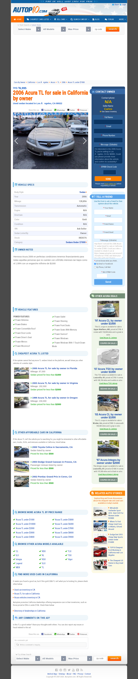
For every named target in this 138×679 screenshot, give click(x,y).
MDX (18, 566)
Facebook (48, 110)
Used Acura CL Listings (108, 338)
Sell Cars (59, 19)
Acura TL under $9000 (64, 536)
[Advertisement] (69, 58)
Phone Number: (108, 135)
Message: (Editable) (108, 144)
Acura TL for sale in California (27, 593)
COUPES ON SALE (107, 343)
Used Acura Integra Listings (108, 474)
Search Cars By (79, 19)
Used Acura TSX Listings (108, 383)
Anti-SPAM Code (108, 272)
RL (43, 554)
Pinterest (83, 110)
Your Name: (108, 208)
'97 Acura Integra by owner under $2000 (108, 461)
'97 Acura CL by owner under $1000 (108, 322)
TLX (69, 550)
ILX (17, 554)
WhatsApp (61, 110)
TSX (69, 554)
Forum (109, 19)
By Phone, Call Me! (102, 267)
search (113, 29)
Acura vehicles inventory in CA (27, 596)
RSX (44, 558)
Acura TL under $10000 (25, 523)
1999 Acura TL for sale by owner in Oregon (55, 397)
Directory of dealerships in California (29, 610)
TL (43, 566)
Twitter (71, 110)
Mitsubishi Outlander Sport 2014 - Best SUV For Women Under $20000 (115, 513)
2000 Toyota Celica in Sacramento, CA (52, 447)
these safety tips (110, 184)
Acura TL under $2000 (25, 528)
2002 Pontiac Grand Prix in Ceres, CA (52, 476)
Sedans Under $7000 (75, 242)
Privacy (80, 673)
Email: (108, 126)
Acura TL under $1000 (25, 519)
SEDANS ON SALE (107, 389)
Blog (96, 19)
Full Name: (108, 117)
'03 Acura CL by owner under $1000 (108, 416)
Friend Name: (108, 224)
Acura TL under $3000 (25, 532)
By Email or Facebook (103, 264)
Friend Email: (108, 232)
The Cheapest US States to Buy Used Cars (115, 563)
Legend (19, 562)
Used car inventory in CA (24, 589)
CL (17, 550)
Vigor (70, 558)
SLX (43, 562)
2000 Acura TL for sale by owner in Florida (54, 368)
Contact (88, 673)
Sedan (82, 192)
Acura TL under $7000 (64, 528)
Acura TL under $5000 (64, 519)
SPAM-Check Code (108, 167)
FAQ (74, 673)
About (69, 673)
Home (17, 19)
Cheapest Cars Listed (38, 19)
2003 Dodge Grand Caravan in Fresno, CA (54, 462)
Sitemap (62, 673)
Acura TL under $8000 (64, 532)
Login (124, 4)
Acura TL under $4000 (25, 536)
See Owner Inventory (109, 112)
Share (116, 4)
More (121, 19)
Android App (52, 673)
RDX (44, 550)
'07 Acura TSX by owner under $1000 (108, 370)
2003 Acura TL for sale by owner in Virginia (55, 383)
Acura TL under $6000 (64, 523)
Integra (19, 558)
